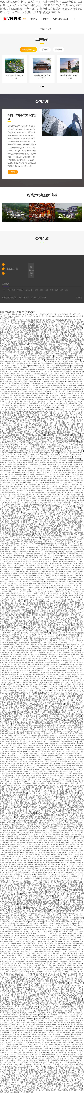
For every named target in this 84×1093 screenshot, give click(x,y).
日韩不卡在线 (50, 320)
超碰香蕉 (66, 352)
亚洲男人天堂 (70, 443)
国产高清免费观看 (50, 552)
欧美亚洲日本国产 (75, 819)
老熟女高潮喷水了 (16, 995)
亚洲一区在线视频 (39, 947)
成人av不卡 (51, 682)
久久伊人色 (14, 326)
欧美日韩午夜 (76, 346)
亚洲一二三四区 (52, 599)
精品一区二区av (39, 496)
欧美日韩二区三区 (10, 1042)
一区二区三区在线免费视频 (16, 401)
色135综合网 (58, 1024)
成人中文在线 (18, 504)
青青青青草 (64, 827)
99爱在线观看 (29, 945)
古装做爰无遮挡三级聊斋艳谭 (60, 714)
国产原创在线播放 (21, 933)
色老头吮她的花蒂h (74, 524)
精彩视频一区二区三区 (66, 581)
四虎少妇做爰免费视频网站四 (48, 395)
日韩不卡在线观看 (69, 401)
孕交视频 (29, 854)
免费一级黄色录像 (55, 589)
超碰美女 (66, 358)
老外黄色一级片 (43, 589)
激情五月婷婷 (9, 933)
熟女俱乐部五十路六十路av (27, 955)
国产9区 (23, 621)
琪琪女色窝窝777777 (32, 815)
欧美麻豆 (16, 678)
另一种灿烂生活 (49, 821)
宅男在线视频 (12, 342)
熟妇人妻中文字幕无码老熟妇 (22, 461)
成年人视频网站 (53, 643)
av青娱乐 (39, 601)
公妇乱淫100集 (78, 918)
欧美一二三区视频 (60, 609)
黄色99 (27, 1078)
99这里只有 (70, 603)
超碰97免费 (51, 949)
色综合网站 (65, 835)
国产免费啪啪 (26, 1080)
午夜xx (62, 755)
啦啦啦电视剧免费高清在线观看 (69, 459)
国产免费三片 (77, 587)
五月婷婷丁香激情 (59, 441)
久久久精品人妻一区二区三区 (70, 482)
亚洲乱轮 (59, 437)
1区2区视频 (35, 429)
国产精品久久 (13, 476)
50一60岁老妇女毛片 (44, 336)
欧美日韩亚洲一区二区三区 (63, 787)
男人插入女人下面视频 (26, 918)
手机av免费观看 (22, 462)
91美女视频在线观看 (36, 1048)
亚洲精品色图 (29, 1040)
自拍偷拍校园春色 (52, 656)
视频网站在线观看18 (58, 1060)
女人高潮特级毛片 (36, 821)
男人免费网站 (79, 652)
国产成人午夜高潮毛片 (21, 559)
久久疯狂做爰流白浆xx (68, 660)
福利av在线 (69, 364)
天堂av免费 (20, 650)
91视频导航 (8, 702)
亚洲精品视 (64, 920)
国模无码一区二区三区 (23, 492)
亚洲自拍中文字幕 (69, 502)
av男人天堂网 (77, 585)
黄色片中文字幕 (73, 670)
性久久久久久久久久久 (35, 552)
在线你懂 (31, 872)
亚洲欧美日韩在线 (19, 702)
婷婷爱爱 (66, 336)
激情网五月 (66, 829)
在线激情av (64, 362)
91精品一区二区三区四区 (50, 844)
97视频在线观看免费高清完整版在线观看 (62, 838)
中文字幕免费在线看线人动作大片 (22, 926)
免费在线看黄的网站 (10, 831)
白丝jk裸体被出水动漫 (68, 544)
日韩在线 (16, 387)
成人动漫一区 (5, 322)
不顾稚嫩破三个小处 (55, 401)
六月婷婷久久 (73, 583)
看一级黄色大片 (33, 787)
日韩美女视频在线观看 (15, 771)
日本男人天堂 (15, 373)
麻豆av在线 (38, 346)
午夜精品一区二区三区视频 (18, 336)
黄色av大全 (39, 720)
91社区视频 (10, 457)
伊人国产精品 (44, 423)
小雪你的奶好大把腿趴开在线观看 (60, 587)
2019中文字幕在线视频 (44, 494)
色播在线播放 (40, 866)
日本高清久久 (24, 330)
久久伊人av (34, 1007)
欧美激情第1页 (69, 371)
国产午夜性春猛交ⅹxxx (16, 945)
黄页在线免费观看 (68, 945)
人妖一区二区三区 (16, 753)
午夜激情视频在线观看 (17, 1005)
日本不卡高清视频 (73, 447)
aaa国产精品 (4, 928)
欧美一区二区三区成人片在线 (37, 740)
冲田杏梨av (39, 1074)
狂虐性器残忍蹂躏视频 (60, 605)
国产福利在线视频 (46, 787)
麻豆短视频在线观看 (26, 1072)
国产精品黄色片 (20, 666)
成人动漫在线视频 (42, 716)
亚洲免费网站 (5, 373)
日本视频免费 (26, 629)
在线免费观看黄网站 (76, 1088)
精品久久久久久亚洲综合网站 (44, 518)
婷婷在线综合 (71, 1007)
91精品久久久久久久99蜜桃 (13, 1009)
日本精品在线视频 (44, 825)
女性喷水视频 (18, 381)
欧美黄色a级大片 (48, 364)
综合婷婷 (59, 571)
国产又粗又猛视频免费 (39, 455)
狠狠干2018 (65, 342)
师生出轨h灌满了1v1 (50, 696)
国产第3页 (48, 866)
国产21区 (12, 500)
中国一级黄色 (49, 720)
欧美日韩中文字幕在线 (32, 356)
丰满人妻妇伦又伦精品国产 (59, 354)
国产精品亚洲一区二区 (53, 360)
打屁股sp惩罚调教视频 (39, 373)
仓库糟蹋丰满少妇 (46, 415)
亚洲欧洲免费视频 (46, 688)
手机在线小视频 (25, 421)
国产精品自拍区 (60, 405)
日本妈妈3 (3, 453)
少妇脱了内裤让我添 (68, 625)
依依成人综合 (23, 344)
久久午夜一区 (57, 502)
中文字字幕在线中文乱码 (14, 1040)
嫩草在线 (62, 534)
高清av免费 (48, 565)
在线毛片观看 (57, 652)
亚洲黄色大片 (58, 429)
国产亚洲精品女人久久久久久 (14, 583)
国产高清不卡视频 (42, 433)
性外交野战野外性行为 (71, 629)
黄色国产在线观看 (12, 742)
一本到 (30, 459)
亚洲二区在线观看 (40, 753)
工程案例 (45, 19)
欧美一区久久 (48, 906)
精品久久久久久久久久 (58, 692)
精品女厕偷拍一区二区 (51, 334)
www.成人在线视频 (75, 777)
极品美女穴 (30, 631)
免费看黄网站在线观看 (29, 757)
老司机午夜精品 (16, 749)
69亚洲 (57, 550)
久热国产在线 (54, 726)
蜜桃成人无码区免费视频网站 (58, 937)
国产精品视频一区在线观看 (40, 387)
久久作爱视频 (50, 369)
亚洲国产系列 (28, 991)
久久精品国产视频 (30, 668)
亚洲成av (15, 813)
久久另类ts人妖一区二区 (53, 516)
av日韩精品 (68, 645)
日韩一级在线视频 (10, 423)
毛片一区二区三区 (53, 894)
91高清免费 (23, 698)
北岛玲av (75, 520)
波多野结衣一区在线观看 (17, 552)
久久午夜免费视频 (70, 775)
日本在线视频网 (35, 619)
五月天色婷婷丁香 (49, 973)
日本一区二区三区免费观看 (44, 379)
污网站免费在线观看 (38, 656)
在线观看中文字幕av (37, 532)
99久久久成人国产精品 (74, 417)
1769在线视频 (5, 930)
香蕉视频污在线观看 (54, 492)
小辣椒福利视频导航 (19, 466)
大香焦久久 (42, 617)
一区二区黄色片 (35, 352)
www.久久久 (74, 702)
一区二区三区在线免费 (63, 627)
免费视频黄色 (48, 476)
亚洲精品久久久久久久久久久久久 (48, 328)
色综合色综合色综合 (65, 478)
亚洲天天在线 (45, 694)
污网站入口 (26, 730)
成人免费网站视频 (70, 540)
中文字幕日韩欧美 (53, 573)
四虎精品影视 (44, 603)
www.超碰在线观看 (12, 358)
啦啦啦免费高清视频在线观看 (36, 536)
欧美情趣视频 (76, 674)
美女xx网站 (39, 482)
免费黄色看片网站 (50, 557)
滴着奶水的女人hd (71, 548)
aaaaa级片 (64, 550)
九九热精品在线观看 (64, 462)
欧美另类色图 (75, 508)
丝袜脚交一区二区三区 (32, 931)
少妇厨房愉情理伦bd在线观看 (34, 425)
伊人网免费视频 (5, 850)
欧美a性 (56, 930)
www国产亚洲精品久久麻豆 (39, 431)
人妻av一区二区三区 (64, 724)
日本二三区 (74, 563)
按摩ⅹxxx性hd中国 (33, 672)
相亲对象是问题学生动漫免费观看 (58, 765)
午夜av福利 (70, 700)
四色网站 (56, 567)
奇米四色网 (14, 866)
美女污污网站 (35, 443)
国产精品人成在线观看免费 (72, 1003)
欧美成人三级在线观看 (12, 1092)
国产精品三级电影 (9, 829)
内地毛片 (51, 504)
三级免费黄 (37, 854)
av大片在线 (37, 759)
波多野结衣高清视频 (11, 375)
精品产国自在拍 (31, 957)
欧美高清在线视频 (6, 987)
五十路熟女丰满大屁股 (74, 993)
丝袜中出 (62, 862)
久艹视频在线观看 (48, 933)
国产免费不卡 (27, 593)
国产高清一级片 (59, 559)
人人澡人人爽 (7, 338)
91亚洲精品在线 (28, 379)
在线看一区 (63, 1052)
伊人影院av (74, 336)
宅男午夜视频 (45, 1001)
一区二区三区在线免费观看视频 (26, 840)
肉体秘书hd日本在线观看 (20, 362)
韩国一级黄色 (61, 387)
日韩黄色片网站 (14, 629)
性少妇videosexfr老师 (11, 621)
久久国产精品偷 (21, 439)
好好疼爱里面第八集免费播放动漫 (65, 385)
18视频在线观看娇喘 (51, 389)
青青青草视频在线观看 (76, 884)
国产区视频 (55, 660)
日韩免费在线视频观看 (48, 975)
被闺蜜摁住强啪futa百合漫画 (47, 912)
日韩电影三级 (27, 567)
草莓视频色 (78, 488)
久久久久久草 (5, 472)
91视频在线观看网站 (46, 837)
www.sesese (62, 864)
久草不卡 (55, 801)
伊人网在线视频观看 (66, 486)
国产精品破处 (69, 393)
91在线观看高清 (50, 702)
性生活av (79, 415)
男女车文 (43, 443)
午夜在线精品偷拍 (13, 757)
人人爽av (42, 1054)
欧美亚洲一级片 (20, 457)
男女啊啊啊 (26, 749)
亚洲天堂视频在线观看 (40, 393)
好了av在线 (64, 658)
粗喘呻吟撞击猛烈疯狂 (54, 358)
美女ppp (9, 870)
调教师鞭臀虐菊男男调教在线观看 (20, 389)
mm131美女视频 (46, 350)
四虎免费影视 (18, 502)
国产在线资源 (52, 864)
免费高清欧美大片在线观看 (41, 928)
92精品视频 (7, 605)
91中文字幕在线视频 (73, 886)
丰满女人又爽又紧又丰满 (12, 738)
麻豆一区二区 (76, 714)
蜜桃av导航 (62, 700)
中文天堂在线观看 (19, 591)
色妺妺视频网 (60, 381)
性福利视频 (59, 439)
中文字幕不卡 (79, 1080)
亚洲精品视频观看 (67, 348)
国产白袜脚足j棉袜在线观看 (44, 926)
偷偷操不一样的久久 (34, 785)
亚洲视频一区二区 (30, 617)
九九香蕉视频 (60, 490)
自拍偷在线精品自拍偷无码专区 (52, 508)
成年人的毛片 (67, 516)
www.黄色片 (35, 377)
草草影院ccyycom (65, 375)
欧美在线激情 (57, 336)
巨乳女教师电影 (76, 366)
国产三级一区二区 (57, 991)
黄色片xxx (7, 468)
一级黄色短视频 (70, 991)
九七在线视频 (75, 360)
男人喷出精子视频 (47, 399)
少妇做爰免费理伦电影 (75, 807)
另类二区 (12, 462)
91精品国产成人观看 (56, 393)
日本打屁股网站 (9, 898)
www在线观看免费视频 (44, 548)
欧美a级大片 (35, 538)
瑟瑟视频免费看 (5, 886)
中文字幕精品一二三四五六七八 (33, 1066)
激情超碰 (19, 340)
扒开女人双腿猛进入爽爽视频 (40, 397)
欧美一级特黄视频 (56, 664)
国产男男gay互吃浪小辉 (51, 902)
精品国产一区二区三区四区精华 (67, 1009)
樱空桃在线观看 (6, 554)
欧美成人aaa (31, 924)
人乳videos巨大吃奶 (71, 975)
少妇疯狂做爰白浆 (44, 708)
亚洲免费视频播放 (15, 534)
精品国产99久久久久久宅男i (51, 585)
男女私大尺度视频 (74, 464)
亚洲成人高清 (5, 765)
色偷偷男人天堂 (40, 704)
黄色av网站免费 (40, 949)
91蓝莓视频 (43, 498)
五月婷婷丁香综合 (75, 817)
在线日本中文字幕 (25, 714)
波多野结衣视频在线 (36, 409)
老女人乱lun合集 (72, 922)
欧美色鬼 (24, 514)
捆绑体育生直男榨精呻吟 (70, 631)
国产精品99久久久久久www (30, 411)
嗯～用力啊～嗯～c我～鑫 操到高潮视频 (54, 999)
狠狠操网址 (79, 371)
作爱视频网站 (28, 496)
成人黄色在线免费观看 (39, 775)
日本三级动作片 (18, 856)
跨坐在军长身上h (50, 597)
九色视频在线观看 (27, 478)
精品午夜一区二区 (34, 933)
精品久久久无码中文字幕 (58, 514)
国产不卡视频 (34, 407)
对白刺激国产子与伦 (32, 1001)
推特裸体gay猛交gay (31, 556)
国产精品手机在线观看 (30, 413)
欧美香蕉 (69, 694)
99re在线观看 (21, 785)
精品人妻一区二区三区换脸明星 (48, 464)
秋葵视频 (10, 565)
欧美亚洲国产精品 (54, 850)
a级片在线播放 (23, 745)
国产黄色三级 (44, 732)
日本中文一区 (9, 941)
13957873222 (12, 268)
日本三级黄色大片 (22, 833)
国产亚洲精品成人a (70, 571)
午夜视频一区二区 (62, 322)
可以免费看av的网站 (22, 821)
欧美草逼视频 (20, 548)
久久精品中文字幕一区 (66, 696)
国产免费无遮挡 (60, 504)
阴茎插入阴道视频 (67, 668)
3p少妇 (23, 652)
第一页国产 (67, 346)
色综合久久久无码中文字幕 (27, 342)
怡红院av (13, 765)
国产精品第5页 (44, 908)
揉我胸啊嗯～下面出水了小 (43, 542)
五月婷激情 (45, 827)
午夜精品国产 (31, 324)
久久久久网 (40, 500)
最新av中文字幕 (61, 728)
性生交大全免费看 (30, 504)
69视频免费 (36, 827)
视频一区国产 (20, 1030)
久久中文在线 (68, 666)
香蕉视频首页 (34, 1060)
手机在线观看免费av (73, 425)
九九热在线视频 (20, 470)
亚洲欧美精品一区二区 (42, 1021)
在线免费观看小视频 (11, 508)
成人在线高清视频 (25, 393)
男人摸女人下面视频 (14, 639)
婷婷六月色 (16, 637)
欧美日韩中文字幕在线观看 (26, 320)
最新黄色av (53, 413)
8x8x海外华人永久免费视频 (15, 395)
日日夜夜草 (14, 928)
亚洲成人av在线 (47, 451)
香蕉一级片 (38, 696)
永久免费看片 (20, 631)
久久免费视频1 (41, 583)
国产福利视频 (73, 898)
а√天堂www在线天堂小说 (23, 561)
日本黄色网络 (57, 928)
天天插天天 (45, 714)
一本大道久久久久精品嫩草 (51, 619)
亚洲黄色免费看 (6, 496)
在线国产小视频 (20, 807)
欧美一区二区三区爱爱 (53, 470)
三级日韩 (49, 447)
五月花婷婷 (4, 862)
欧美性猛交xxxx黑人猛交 (49, 1070)
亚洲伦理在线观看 (25, 674)
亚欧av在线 (26, 455)
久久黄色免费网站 (65, 1001)
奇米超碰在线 (38, 389)
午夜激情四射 (65, 573)
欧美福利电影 (22, 1044)
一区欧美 (58, 767)
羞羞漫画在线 (30, 550)
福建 (56, 290)
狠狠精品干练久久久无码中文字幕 (31, 557)
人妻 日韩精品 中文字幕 (9, 654)
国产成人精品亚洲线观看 (13, 413)
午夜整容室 (19, 350)
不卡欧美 (51, 654)
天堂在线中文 (25, 387)
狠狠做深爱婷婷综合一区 (32, 332)
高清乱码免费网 (50, 409)
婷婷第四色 (55, 482)
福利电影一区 (10, 641)
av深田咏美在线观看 (25, 712)
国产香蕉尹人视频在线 (15, 332)
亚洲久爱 (73, 607)
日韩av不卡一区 (8, 571)
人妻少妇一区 (7, 692)
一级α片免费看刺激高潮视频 (51, 918)
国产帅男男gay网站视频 (56, 443)
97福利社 (10, 827)
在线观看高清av (45, 977)
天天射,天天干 (50, 728)
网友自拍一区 (76, 769)
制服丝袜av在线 (72, 403)
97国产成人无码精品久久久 (25, 789)
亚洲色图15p (54, 981)
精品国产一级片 (49, 381)
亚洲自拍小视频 (70, 455)
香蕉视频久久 (67, 344)
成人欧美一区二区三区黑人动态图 (51, 718)
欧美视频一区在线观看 (58, 868)
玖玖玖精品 (46, 1042)
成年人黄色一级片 (74, 1070)
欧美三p (7, 478)
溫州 (13, 290)
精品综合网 (44, 326)
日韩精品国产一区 (65, 395)
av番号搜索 (72, 959)
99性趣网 (47, 991)
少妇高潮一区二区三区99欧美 (41, 441)
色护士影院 (70, 494)
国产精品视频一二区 (7, 548)
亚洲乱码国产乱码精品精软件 (26, 823)
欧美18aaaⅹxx (11, 340)
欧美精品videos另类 (29, 738)
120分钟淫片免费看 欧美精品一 (27, 498)
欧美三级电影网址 (19, 607)
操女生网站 (73, 658)
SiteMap (79, 298)
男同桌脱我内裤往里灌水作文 (73, 468)
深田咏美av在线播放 (14, 567)
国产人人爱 (25, 417)
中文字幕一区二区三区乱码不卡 (65, 730)
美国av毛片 (53, 524)
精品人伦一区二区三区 (38, 939)
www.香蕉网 (14, 544)
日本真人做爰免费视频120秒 (17, 728)
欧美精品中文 (70, 565)
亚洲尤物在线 (59, 368)
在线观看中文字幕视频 (21, 520)
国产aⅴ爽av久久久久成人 (51, 759)
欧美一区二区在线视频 (27, 797)
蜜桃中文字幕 (42, 591)
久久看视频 (50, 898)
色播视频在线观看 (65, 435)
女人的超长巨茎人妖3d (53, 668)
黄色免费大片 (15, 542)
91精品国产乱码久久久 (48, 462)
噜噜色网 (66, 563)
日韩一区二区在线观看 (45, 757)
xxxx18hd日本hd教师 (25, 506)
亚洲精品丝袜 (73, 688)
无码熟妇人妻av (61, 583)
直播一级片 (65, 330)
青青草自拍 (4, 451)
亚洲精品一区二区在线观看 (30, 526)
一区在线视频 (10, 823)
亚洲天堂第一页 (77, 779)
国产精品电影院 (12, 447)
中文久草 (43, 995)
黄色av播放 (68, 678)
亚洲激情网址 (60, 320)
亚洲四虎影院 (34, 641)
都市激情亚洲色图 (27, 542)
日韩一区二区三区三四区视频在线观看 (22, 328)
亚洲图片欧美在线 (47, 405)
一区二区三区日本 (15, 730)
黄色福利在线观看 (61, 898)
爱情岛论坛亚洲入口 (71, 536)
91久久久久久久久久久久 (49, 641)
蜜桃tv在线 (24, 1032)
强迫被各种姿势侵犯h (49, 854)
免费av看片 (53, 407)
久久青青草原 (59, 720)
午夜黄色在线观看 (9, 842)
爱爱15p (74, 379)
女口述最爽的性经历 (76, 856)
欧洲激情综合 (69, 439)
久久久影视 (35, 773)
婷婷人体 (62, 1072)
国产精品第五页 (38, 896)
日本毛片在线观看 (39, 567)
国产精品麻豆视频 (19, 518)
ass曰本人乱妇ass (10, 745)
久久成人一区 (51, 783)
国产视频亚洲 (18, 971)
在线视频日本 (35, 330)
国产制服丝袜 (17, 437)
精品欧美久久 (32, 676)
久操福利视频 (10, 684)
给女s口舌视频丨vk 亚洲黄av (63, 350)
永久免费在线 (58, 415)
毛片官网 (4, 536)
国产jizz (31, 704)
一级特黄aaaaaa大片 (61, 1088)
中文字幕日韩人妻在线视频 (25, 500)
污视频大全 (59, 949)
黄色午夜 (29, 724)
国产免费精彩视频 (63, 702)
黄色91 (43, 453)
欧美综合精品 (61, 512)
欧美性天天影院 (48, 449)
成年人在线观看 (75, 835)
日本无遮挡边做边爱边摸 (25, 354)
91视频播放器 (35, 571)
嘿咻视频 (3, 320)
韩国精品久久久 (71, 381)
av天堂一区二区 (73, 338)
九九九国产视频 (46, 417)
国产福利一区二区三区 (23, 684)
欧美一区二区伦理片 (14, 670)
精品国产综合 (42, 546)
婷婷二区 (75, 627)
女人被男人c (59, 837)
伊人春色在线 (13, 769)
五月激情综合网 (25, 1058)
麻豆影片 (40, 668)
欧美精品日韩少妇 (55, 344)
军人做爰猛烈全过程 (17, 550)
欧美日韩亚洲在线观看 (18, 676)
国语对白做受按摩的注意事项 (17, 704)
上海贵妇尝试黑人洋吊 (12, 546)
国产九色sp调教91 (23, 431)
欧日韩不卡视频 (26, 759)
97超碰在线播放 (24, 654)
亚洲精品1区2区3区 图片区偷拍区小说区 (60, 427)
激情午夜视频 (41, 472)
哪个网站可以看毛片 (58, 530)
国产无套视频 (10, 789)
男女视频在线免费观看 (75, 552)
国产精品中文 (66, 955)
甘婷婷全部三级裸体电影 (26, 904)
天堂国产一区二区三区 (24, 898)
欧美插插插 (33, 484)
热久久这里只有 (35, 520)
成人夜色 (22, 781)
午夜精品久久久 (8, 922)
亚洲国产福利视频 (39, 712)
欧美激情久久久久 (48, 1038)
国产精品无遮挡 (72, 554)
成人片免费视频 (16, 593)
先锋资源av (8, 334)
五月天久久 (67, 484)
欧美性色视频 (48, 613)
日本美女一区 (30, 601)
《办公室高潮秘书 (6, 368)
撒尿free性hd (34, 575)
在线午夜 (62, 425)
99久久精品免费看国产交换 (44, 767)
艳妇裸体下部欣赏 (73, 528)
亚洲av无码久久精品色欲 (54, 496)
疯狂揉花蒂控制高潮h (40, 322)
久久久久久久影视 (66, 326)
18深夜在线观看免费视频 (25, 985)
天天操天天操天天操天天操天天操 (29, 391)
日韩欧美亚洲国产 (13, 514)
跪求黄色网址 (77, 1034)
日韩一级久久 (36, 791)
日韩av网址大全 (63, 383)
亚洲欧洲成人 (18, 334)
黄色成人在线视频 (30, 803)
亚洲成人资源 (79, 1072)
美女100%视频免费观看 (45, 738)
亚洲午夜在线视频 (58, 708)
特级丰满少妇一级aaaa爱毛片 (23, 346)
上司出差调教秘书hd (58, 914)
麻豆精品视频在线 (24, 441)
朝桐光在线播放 (75, 1082)
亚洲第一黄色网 (5, 813)
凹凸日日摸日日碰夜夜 (74, 405)
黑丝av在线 (77, 350)
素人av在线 (8, 449)
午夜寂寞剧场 (26, 348)
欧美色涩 (12, 708)
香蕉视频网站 (23, 326)
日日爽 (26, 407)
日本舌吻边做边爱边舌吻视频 (66, 682)
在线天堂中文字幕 (41, 587)
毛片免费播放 (61, 791)
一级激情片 (8, 504)
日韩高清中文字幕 (36, 449)
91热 (65, 552)
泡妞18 (5, 534)
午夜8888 (66, 508)
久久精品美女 (75, 573)
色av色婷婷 (7, 540)
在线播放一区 (64, 900)
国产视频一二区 (26, 688)
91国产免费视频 (77, 613)
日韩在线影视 (17, 496)
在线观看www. (18, 864)
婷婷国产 (26, 516)
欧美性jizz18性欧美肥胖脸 (17, 453)
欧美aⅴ (67, 755)
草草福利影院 (57, 468)
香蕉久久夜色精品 (61, 569)
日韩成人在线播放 (6, 591)
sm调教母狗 (22, 765)
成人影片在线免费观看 (69, 710)
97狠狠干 (44, 526)
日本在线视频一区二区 (57, 403)
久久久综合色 (18, 967)
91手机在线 (38, 534)
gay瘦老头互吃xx (12, 371)
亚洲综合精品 (12, 441)
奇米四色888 (53, 332)
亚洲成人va (70, 1072)
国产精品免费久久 (60, 451)
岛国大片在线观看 (76, 546)
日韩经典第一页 (11, 726)
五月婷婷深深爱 (70, 708)
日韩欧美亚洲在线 (43, 842)
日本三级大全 (65, 833)
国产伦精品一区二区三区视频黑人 (68, 409)
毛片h (61, 678)
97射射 (25, 787)
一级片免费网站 (31, 395)
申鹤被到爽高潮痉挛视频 (11, 696)
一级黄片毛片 (53, 478)
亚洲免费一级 (53, 1052)
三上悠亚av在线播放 (67, 878)
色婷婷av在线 (64, 726)
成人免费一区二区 (27, 1038)
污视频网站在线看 (45, 1023)
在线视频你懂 (51, 712)
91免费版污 (53, 773)
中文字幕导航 (56, 1028)
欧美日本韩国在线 (24, 1070)
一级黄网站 (37, 364)
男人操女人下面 (31, 563)
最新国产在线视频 (64, 769)
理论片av (19, 983)
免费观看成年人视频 (22, 352)
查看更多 (13, 172)
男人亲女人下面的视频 (30, 605)
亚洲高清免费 (76, 1032)
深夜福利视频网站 (45, 811)
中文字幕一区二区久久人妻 (48, 486)
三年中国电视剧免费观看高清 (67, 498)
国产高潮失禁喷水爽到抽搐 (33, 334)
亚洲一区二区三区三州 (75, 451)
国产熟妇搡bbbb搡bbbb (33, 649)
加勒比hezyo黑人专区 (73, 490)
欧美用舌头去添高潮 (37, 516)
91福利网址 (69, 368)
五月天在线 (44, 407)
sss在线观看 (11, 1044)
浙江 (36, 290)
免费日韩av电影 (41, 894)
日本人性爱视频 (40, 892)
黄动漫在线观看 (5, 532)
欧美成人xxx (17, 516)
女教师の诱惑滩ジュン (45, 1011)
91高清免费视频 (31, 825)
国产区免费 (41, 427)
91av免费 (4, 981)
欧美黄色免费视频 (38, 581)
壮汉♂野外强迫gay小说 (14, 379)
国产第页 (18, 680)
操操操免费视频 (53, 591)
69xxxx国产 (35, 718)
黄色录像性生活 (9, 377)
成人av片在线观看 (68, 672)
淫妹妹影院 (69, 872)
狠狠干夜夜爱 (22, 664)
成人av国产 (76, 395)
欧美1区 (73, 358)
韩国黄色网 (31, 743)
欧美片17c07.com (72, 749)
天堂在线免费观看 (19, 888)
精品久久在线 (38, 613)
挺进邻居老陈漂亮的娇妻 (45, 650)
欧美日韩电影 (58, 371)
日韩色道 (21, 627)
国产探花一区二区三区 (44, 789)
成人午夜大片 (79, 407)
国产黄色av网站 (65, 635)
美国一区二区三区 (48, 785)
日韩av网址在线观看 (10, 1015)
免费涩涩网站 (9, 474)
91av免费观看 (37, 880)
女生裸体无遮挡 (53, 983)
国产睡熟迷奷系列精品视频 (39, 710)
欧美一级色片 (23, 761)
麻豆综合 (54, 377)
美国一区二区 (45, 935)
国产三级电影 (15, 522)
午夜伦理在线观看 (64, 1090)
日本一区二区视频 (73, 514)
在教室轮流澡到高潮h (64, 947)
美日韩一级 (26, 809)
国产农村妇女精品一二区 (17, 635)
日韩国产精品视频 (13, 951)
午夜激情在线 (34, 415)
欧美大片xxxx (36, 1058)
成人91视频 (60, 472)
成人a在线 (27, 340)
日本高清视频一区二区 (71, 1011)
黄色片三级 (11, 1078)
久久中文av (66, 360)
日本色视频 (64, 805)
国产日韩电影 (71, 868)
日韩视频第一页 (75, 354)
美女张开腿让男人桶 (71, 561)
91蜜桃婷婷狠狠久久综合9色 (57, 338)
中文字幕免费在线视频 (55, 536)
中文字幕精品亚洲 (9, 668)
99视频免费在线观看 (48, 571)
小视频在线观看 (5, 931)
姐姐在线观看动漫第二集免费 (11, 1074)
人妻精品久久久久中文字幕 (33, 856)
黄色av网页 (40, 743)
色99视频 (13, 1001)
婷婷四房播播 (77, 963)
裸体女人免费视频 (73, 728)
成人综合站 (27, 981)
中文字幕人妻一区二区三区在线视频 (25, 338)
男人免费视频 (21, 734)
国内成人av (16, 348)
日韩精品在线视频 (54, 330)
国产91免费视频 (20, 935)
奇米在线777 (43, 445)
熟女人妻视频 (78, 811)
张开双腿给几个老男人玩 (8, 587)
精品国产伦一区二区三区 (67, 373)
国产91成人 (70, 1044)
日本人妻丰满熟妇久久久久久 (28, 423)
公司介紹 (33, 19)
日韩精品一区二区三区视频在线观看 (42, 645)
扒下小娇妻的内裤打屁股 (64, 686)
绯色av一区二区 (70, 415)
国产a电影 (48, 896)
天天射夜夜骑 (77, 1050)
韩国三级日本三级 (75, 526)
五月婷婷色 (44, 522)
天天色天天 (4, 407)
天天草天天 (25, 619)
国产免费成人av (65, 916)
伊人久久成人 (7, 518)
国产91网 (19, 668)
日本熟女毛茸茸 (24, 371)
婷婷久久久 (72, 538)
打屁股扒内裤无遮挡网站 (16, 536)
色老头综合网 (37, 561)
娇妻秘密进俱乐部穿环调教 (9, 488)
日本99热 (34, 540)
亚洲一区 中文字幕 (44, 805)
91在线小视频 (30, 1030)
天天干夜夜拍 (39, 702)
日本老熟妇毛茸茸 (30, 502)
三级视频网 (48, 385)
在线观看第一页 (13, 421)
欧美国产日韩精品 (75, 605)
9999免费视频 (5, 781)
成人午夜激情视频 (76, 342)
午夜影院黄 (53, 621)
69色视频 (17, 1090)
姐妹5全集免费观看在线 (59, 819)
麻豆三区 (30, 706)
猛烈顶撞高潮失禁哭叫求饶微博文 (19, 383)
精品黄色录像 (30, 369)
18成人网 (58, 518)
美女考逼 (78, 716)
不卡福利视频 (11, 585)
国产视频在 (42, 783)
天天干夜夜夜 (60, 821)
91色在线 (61, 698)
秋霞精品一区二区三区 (8, 354)
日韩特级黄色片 (58, 971)
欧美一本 (21, 1001)
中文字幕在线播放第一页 (44, 882)
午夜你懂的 (14, 393)
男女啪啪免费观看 (66, 328)
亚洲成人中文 (79, 979)
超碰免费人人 (30, 852)
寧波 (8, 290)
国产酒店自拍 (27, 639)
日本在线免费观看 (9, 983)
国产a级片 (31, 831)
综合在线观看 (53, 522)
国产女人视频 (41, 831)
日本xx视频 (77, 882)
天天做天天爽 (71, 1056)
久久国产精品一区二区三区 (15, 360)
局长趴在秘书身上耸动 (45, 676)
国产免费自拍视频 (58, 797)
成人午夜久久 (31, 781)
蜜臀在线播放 (13, 939)
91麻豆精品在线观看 (29, 472)
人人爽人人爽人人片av (40, 858)
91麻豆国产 (80, 413)
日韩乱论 (74, 825)
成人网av (62, 522)
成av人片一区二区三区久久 (39, 989)
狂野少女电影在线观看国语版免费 (29, 726)
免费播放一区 (7, 502)
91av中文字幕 (15, 894)
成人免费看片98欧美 (52, 920)
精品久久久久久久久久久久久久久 (64, 987)
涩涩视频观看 (17, 682)
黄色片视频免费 (38, 435)
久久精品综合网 (29, 433)
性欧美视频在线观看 (23, 377)
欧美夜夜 (33, 700)
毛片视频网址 (45, 751)
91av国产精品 (46, 538)
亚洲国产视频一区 (9, 569)
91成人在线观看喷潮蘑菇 (18, 872)
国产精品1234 (8, 1064)
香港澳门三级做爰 (22, 1060)
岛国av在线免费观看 (59, 601)
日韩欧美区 (40, 490)
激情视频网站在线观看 (69, 611)
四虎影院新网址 (25, 1017)
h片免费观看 (11, 320)
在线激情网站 (5, 603)
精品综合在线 (69, 506)
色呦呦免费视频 (30, 474)
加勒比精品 (23, 597)
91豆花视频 (51, 745)
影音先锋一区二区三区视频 (27, 1011)
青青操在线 (19, 433)
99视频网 (35, 684)
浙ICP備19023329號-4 (38, 298)
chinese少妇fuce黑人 (20, 459)
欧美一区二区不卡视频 (39, 629)
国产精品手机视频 (7, 1090)
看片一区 (9, 459)
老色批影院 (30, 1005)
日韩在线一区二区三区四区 (46, 474)
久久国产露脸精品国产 (62, 738)
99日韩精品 (75, 755)
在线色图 (46, 692)
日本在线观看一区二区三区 (34, 360)
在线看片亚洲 (37, 902)
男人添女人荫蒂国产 (62, 1082)
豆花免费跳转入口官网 (17, 815)
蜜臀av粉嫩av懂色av (42, 354)
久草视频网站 (51, 947)
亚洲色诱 (52, 322)
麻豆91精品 (75, 738)
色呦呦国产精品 (64, 389)
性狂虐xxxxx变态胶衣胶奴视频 (28, 868)
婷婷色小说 (32, 358)
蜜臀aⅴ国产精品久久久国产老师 (66, 399)
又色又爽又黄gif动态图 (60, 647)
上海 (46, 290)
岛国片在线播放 (19, 490)
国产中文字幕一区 (42, 403)
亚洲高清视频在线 (31, 777)
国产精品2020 (63, 526)
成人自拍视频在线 (43, 324)
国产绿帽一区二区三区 (66, 407)
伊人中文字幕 (55, 575)
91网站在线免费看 (46, 356)
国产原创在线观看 (30, 528)
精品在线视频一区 (51, 435)
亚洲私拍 (54, 397)
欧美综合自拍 (5, 963)
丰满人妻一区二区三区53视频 (68, 445)
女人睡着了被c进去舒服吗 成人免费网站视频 (55, 461)
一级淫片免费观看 (13, 710)
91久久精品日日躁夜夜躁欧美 (28, 837)
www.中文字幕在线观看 (63, 379)
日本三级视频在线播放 (46, 540)
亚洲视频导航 (30, 482)
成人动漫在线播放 (72, 821)
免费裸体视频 (56, 342)
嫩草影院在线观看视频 (57, 603)
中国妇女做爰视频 (51, 581)
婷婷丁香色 (19, 427)
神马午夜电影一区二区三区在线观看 (13, 324)
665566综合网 (14, 1088)
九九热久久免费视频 (57, 431)
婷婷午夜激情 (32, 401)
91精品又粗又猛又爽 (16, 615)
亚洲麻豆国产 (29, 753)
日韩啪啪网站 (59, 356)
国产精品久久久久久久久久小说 (60, 1032)
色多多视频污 (62, 712)
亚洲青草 (30, 518)
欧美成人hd (53, 698)
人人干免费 (53, 445)
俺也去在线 (14, 781)
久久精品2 (3, 344)
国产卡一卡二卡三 (34, 997)
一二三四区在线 (15, 656)
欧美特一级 (30, 779)
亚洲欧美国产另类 (41, 478)
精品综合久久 (10, 1060)
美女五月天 (55, 805)
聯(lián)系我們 (45, 29)
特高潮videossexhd (27, 892)
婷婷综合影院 (59, 688)
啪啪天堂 (51, 736)
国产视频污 (52, 740)
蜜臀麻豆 (75, 635)
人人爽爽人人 (42, 401)
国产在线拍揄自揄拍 (8, 409)
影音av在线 (79, 348)
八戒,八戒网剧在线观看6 (20, 532)
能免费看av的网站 (42, 967)
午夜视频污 (64, 801)
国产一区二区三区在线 (69, 391)
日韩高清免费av (34, 569)
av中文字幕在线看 (60, 447)
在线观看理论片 (51, 1090)
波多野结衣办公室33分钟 (46, 439)
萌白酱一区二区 (29, 1009)
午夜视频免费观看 (66, 575)
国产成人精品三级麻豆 (53, 366)
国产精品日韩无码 (46, 429)
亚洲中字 (70, 504)
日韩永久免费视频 (66, 930)
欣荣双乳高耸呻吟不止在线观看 (24, 403)
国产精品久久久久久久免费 (60, 825)
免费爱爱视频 (41, 419)
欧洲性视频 (11, 480)
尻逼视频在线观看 (43, 342)
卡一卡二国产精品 (16, 844)
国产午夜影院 (13, 344)
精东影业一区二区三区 (54, 484)
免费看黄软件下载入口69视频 (71, 433)
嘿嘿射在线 (40, 320)
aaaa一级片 (79, 589)
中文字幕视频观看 (73, 512)
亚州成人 (26, 718)
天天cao (32, 894)
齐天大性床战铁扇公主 (43, 993)
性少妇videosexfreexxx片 (22, 987)
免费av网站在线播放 (22, 571)
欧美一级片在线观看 (36, 922)
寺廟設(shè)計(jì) (28, 50)
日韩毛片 (59, 846)
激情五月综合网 (23, 415)
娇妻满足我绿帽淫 (62, 369)
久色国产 (61, 413)
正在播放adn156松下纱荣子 (14, 573)
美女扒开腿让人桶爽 (20, 595)
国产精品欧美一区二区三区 (15, 854)
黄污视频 (60, 552)
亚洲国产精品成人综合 (33, 627)
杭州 (3, 290)
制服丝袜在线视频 (31, 908)
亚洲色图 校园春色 (33, 453)
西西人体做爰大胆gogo (63, 1038)
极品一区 (32, 559)
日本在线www (67, 520)
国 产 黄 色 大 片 (61, 650)
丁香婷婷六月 (19, 474)
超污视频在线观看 (46, 607)
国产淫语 (41, 965)
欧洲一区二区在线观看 (53, 421)
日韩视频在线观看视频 (39, 348)
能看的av (39, 692)
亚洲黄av (49, 567)
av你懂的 (73, 1062)
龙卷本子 (27, 983)
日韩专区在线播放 (49, 512)
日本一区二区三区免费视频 (22, 860)
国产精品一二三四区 (26, 1021)
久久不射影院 (60, 736)
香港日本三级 (39, 609)
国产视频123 (34, 959)
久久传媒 (59, 654)
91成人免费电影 (32, 736)
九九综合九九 (77, 518)
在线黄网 (9, 429)
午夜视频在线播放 (38, 421)
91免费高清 (76, 462)
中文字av (30, 702)
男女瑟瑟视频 (18, 425)
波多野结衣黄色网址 (16, 407)
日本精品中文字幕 (12, 791)
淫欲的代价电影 (43, 524)
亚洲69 (66, 429)
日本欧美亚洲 (5, 975)
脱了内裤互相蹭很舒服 (21, 449)
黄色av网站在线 (55, 672)
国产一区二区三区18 (75, 864)
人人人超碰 (24, 488)
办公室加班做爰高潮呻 (28, 678)
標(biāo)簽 (28, 290)
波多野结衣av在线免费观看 (67, 377)
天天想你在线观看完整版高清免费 (46, 1072)
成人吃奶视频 (71, 637)
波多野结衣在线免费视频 (36, 470)
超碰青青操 (23, 476)
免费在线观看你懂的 (16, 451)
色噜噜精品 (7, 482)
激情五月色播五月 (33, 607)
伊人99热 (6, 872)
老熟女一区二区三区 (20, 870)
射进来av (26, 397)
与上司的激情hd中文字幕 (62, 676)
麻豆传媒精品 (39, 991)
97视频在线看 (59, 488)
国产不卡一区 (65, 617)
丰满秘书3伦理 (69, 837)
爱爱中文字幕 (64, 591)
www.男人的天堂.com (26, 720)
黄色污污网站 (15, 652)
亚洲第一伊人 (74, 362)
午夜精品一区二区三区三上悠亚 (41, 801)
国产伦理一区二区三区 (41, 437)
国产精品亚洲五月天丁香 (32, 451)
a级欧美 (53, 387)
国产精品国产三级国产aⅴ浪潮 (70, 771)
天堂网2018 (79, 494)
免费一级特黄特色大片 (51, 649)
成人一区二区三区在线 (51, 457)
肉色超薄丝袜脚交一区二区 (46, 528)
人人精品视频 (65, 1084)
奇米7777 (61, 633)
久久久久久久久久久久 (59, 874)
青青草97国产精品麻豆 (53, 340)
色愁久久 (7, 993)
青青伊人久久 (60, 637)
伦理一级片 (71, 542)
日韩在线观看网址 (62, 579)
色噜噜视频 (41, 358)
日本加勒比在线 (76, 453)
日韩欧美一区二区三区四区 (52, 346)
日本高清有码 (17, 783)
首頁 (24, 19)
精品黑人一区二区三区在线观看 (27, 486)
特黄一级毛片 (44, 413)
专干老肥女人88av (33, 405)
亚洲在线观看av (68, 589)
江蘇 (41, 290)
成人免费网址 (25, 540)
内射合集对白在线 (10, 391)
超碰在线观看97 (11, 955)
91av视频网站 (40, 447)
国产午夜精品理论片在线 (68, 742)
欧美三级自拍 (16, 686)
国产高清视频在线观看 (10, 1003)
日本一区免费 (44, 575)
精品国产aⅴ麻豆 (29, 971)
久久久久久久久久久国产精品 (32, 512)
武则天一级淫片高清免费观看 (66, 1076)
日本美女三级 (22, 658)
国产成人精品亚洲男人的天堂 (14, 777)
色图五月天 (35, 694)
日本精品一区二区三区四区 (16, 1068)
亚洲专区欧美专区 (9, 785)
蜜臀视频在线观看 (45, 684)
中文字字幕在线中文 (74, 474)
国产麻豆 (12, 530)
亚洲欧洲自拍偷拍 (30, 573)
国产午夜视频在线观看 (13, 767)
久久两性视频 (35, 999)
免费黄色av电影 (30, 650)
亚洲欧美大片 (59, 506)
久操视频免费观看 (59, 494)
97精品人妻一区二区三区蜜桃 (43, 506)
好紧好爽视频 (17, 575)
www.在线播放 (49, 490)
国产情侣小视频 (17, 528)
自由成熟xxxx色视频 (75, 601)
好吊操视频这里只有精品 (22, 429)
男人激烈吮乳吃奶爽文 (8, 589)
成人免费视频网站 (66, 457)
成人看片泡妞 (44, 868)
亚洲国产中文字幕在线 (34, 457)
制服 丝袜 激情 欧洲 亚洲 (53, 563)
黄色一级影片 (75, 429)
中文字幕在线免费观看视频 (38, 344)
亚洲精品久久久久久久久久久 (69, 995)
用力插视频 (59, 540)
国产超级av (11, 1054)
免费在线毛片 (13, 694)
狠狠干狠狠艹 (7, 647)
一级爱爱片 (62, 595)
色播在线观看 (10, 625)
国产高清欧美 (33, 488)
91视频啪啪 (75, 765)
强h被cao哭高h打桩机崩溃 (68, 649)
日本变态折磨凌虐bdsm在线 (52, 880)
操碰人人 (61, 912)
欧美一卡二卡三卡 (9, 439)
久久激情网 (63, 397)
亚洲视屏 (27, 385)
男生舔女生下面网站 (16, 862)
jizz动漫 (80, 498)
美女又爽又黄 (68, 1086)
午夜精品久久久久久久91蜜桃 (10, 838)
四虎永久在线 (41, 550)
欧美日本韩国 (16, 930)
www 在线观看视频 (68, 860)
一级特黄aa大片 (44, 633)
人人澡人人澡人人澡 (65, 599)
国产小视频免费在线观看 (55, 704)
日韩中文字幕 (77, 848)
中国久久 (24, 484)
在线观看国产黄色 (28, 494)
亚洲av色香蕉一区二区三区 (42, 890)
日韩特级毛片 (40, 1090)
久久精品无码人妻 (43, 781)
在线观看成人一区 (6, 920)
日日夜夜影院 (7, 381)
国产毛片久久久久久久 (51, 534)
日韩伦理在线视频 (54, 348)
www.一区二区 (11, 1086)
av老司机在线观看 (45, 652)
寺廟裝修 (58, 50)
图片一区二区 (78, 486)
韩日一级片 (46, 997)
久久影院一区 (27, 437)
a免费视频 (42, 338)
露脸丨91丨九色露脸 (64, 557)
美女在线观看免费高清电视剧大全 (40, 658)
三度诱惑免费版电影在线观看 (28, 1015)
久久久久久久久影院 (7, 902)
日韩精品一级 (65, 334)
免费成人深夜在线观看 (15, 364)
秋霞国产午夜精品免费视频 (9, 330)
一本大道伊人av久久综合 (18, 399)
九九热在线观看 (71, 441)
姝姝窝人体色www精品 (18, 405)
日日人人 (65, 856)
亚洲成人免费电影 (58, 811)
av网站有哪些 (7, 559)
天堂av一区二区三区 (71, 718)
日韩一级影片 (70, 413)
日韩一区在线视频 (49, 554)
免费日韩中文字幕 (52, 617)
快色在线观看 (61, 554)
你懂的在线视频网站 (29, 682)
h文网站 (37, 399)
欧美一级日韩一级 (33, 734)
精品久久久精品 (64, 453)
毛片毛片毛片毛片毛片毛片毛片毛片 (39, 466)
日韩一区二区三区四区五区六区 (30, 544)
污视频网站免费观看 (59, 922)
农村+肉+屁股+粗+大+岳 (26, 419)
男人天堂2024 (5, 417)
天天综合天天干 (33, 462)
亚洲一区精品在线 (51, 743)
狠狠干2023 (31, 480)
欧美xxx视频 (62, 524)
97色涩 (32, 716)
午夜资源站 (16, 1034)
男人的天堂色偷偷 (17, 556)
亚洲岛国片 (28, 947)
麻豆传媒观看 (24, 443)
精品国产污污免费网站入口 (57, 807)
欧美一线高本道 (68, 652)
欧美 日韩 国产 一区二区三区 (37, 807)
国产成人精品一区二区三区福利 (48, 635)
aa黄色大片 (38, 554)
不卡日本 (3, 1044)
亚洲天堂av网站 (23, 599)
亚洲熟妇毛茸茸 (54, 326)
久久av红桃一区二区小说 (65, 931)
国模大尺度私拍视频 (7, 350)
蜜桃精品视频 (42, 625)
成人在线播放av (73, 1052)
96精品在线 (49, 979)
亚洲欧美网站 (26, 522)
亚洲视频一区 (50, 480)
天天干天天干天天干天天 (68, 1015)
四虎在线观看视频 (41, 631)
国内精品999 (21, 1019)
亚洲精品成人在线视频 (45, 368)
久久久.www (5, 894)
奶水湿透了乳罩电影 (25, 435)
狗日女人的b (50, 686)
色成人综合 (30, 1019)
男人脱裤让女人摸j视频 (70, 340)
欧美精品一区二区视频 (26, 587)
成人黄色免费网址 (77, 1026)
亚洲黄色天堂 (74, 383)
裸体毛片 (48, 987)
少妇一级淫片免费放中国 (16, 811)
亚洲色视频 (77, 941)
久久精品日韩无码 (45, 647)
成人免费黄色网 (65, 969)
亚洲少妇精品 (33, 1054)
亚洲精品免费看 (20, 743)
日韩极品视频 (30, 490)
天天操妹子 (28, 364)
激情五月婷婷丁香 (30, 805)
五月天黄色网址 (25, 694)
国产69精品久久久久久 (29, 368)
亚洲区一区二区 (23, 884)
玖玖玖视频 (4, 615)
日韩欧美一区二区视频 (72, 949)
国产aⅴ (66, 757)
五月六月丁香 (40, 1082)
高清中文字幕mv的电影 (49, 411)
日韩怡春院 (53, 817)
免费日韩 (43, 330)
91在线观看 (35, 930)
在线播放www (69, 472)
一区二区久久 (45, 761)
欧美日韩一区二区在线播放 (21, 468)
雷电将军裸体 (61, 793)
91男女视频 (71, 957)
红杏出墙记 (51, 583)
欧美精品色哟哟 (75, 726)
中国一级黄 (32, 464)
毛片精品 (47, 482)
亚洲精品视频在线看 (77, 322)
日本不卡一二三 (61, 959)
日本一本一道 (13, 538)
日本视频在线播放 (37, 385)
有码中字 (59, 1040)
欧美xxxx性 (24, 358)
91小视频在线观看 (9, 833)
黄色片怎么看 (57, 466)
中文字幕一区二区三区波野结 (64, 722)
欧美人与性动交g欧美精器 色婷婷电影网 (42, 793)
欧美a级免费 (67, 654)
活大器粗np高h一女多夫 (39, 983)
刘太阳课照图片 (60, 449)
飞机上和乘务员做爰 (55, 629)
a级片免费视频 (55, 908)
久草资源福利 (52, 526)
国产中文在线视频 (69, 846)
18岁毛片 (22, 742)
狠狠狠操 (25, 575)
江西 (66, 290)
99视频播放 (69, 623)
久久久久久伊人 (29, 844)
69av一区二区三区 (38, 860)
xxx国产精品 (78, 328)
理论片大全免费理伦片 (15, 617)
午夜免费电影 (45, 377)
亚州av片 (69, 530)
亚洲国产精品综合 (27, 696)
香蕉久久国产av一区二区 (69, 759)
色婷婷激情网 (55, 827)
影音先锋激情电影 (9, 645)
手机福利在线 (75, 591)
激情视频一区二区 (51, 425)
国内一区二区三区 (11, 1050)
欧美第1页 (24, 366)
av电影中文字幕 (14, 526)
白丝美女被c (7, 1026)
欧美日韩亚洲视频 (18, 482)
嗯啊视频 (50, 1088)
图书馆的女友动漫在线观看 (51, 520)
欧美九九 (55, 658)
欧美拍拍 (45, 332)
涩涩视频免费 (71, 862)
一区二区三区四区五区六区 (50, 362)
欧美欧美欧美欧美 (38, 862)
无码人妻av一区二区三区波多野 (42, 371)
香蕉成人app (55, 779)
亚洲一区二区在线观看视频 (66, 740)
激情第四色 (78, 530)
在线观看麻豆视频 (38, 340)
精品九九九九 (11, 773)
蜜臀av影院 (42, 573)
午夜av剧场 (5, 326)
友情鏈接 (5, 284)
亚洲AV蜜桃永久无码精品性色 (44, 1040)
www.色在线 (40, 480)
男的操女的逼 (18, 660)
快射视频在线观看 (31, 732)
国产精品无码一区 (12, 797)
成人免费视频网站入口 (56, 455)
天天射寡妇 (32, 336)
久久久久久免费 (67, 492)
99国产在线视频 (33, 664)
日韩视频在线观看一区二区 (46, 823)
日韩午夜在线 (9, 666)
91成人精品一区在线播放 (46, 579)
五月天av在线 (67, 518)
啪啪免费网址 (15, 478)
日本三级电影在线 (6, 520)
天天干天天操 (51, 593)
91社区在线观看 (69, 496)
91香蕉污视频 (35, 417)
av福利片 (16, 368)
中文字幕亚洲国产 (18, 747)
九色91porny (47, 601)
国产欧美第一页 (58, 789)
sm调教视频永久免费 (67, 981)
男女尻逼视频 (64, 1062)
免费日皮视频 (5, 1001)
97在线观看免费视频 (62, 480)
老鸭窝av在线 (73, 577)
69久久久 (42, 1062)
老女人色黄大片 (27, 686)
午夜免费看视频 (8, 433)
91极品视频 (79, 595)
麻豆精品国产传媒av (35, 476)
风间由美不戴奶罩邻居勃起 (32, 906)
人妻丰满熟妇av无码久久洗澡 (61, 324)
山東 (61, 290)
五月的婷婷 (6, 611)
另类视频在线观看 (58, 886)
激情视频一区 (16, 605)
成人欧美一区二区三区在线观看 (21, 322)
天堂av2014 (45, 672)
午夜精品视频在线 (62, 745)
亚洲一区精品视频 (8, 650)
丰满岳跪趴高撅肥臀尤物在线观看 (44, 724)
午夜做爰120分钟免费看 (67, 332)
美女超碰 (29, 888)
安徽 (51, 290)
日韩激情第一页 (65, 643)
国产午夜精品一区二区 (62, 476)
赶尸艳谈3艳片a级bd (23, 530)
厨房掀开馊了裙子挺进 (62, 680)
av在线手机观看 (25, 538)
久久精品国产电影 (58, 890)
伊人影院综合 (53, 373)
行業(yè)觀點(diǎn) (60, 19)
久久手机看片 (32, 589)
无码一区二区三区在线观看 (19, 999)
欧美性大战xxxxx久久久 (27, 375)
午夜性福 (37, 918)
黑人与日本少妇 (34, 751)
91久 (13, 718)
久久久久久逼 (63, 411)
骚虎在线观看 (59, 364)
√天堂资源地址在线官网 (48, 734)
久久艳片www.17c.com (66, 854)
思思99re (52, 437)
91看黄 (5, 775)
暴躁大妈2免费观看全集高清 (67, 500)
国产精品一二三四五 (69, 421)
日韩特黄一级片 (17, 356)
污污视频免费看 (58, 548)
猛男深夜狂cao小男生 (26, 866)
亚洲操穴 (40, 563)
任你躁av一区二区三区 (74, 320)
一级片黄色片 (66, 842)
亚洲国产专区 (46, 874)
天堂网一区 (4, 500)
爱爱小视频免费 (44, 878)
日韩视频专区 (50, 1066)
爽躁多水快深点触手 (47, 639)
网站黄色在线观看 (74, 650)
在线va (37, 874)
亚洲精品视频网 (33, 761)
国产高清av (8, 801)
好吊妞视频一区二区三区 (31, 510)
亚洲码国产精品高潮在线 (75, 534)
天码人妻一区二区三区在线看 (44, 637)
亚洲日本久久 (66, 779)
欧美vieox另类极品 (69, 466)
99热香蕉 (54, 633)
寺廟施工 (45, 50)
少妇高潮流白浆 (25, 791)
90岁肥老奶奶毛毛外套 (32, 350)
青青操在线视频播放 (20, 464)
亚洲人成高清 (21, 589)
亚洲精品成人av (61, 510)
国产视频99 (55, 749)
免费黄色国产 (38, 381)
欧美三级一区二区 (68, 556)
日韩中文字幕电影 (16, 385)
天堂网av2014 (67, 840)
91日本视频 (36, 981)
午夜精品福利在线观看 (63, 639)
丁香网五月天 (34, 326)
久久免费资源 (26, 373)
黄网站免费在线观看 (53, 860)
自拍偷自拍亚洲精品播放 (74, 943)
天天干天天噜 (76, 785)
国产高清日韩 (55, 955)
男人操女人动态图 (60, 542)
